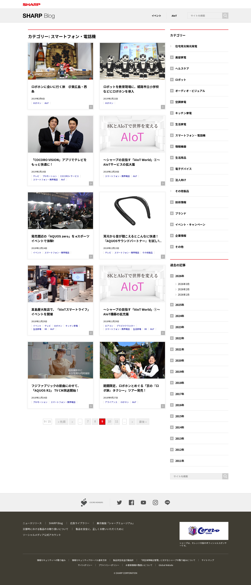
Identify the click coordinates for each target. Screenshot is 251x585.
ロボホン (37, 103)
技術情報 (180, 202)
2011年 (179, 461)
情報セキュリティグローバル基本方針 (89, 560)
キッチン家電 (71, 325)
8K (46, 328)
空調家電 (180, 102)
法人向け (180, 180)
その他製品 (147, 252)
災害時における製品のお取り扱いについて (45, 529)
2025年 (179, 305)
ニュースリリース (32, 523)
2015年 (179, 416)
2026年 (179, 276)
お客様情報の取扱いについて (139, 565)
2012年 (179, 449)
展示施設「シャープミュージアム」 (116, 523)
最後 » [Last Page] (143, 422)
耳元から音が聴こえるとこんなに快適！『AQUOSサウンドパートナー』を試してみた (132, 238)
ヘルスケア (182, 68)
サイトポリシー (85, 565)
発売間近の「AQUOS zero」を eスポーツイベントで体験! (60, 238)
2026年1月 (183, 294)
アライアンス (111, 402)
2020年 (179, 360)
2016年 (179, 405)
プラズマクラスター (126, 325)
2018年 (179, 383)
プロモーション (49, 176)
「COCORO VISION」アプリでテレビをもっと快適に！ (59, 161)
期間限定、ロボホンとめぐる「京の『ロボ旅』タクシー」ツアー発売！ (131, 387)
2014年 (179, 427)
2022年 (179, 338)
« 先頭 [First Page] (61, 422)
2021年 (179, 349)
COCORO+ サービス (69, 176)
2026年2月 (183, 289)
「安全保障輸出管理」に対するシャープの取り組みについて (167, 560)
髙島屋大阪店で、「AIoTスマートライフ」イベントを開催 (60, 311)
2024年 (179, 316)
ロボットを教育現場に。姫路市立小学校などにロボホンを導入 (131, 88)
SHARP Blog (56, 523)
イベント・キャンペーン (190, 224)
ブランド (180, 213)
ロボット (180, 79)
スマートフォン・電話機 (190, 135)
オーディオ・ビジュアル (190, 91)
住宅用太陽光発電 (186, 46)
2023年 (179, 327)
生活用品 (180, 158)
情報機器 (180, 146)
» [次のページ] (132, 422)
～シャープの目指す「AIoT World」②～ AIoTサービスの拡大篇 (131, 161)
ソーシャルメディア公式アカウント (42, 534)
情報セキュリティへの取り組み (51, 560)
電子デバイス (183, 169)
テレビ (36, 176)
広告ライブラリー (79, 523)
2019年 (179, 371)
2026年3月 (183, 284)
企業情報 (180, 236)
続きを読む (91, 107)
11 (116, 421)
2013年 (179, 438)
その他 (179, 247)
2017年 (179, 394)
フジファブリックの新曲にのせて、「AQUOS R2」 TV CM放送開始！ (56, 387)
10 (109, 421)
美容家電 (180, 57)
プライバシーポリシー (109, 565)
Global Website (166, 565)
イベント (156, 15)
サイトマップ (208, 560)
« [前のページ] (72, 422)
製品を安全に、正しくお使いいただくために (100, 529)
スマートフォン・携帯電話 (45, 179)
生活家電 (37, 328)
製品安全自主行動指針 (123, 560)
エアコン (109, 325)
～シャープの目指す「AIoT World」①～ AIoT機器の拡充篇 (131, 311)
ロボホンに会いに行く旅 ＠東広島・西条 (59, 88)
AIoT (174, 15)
